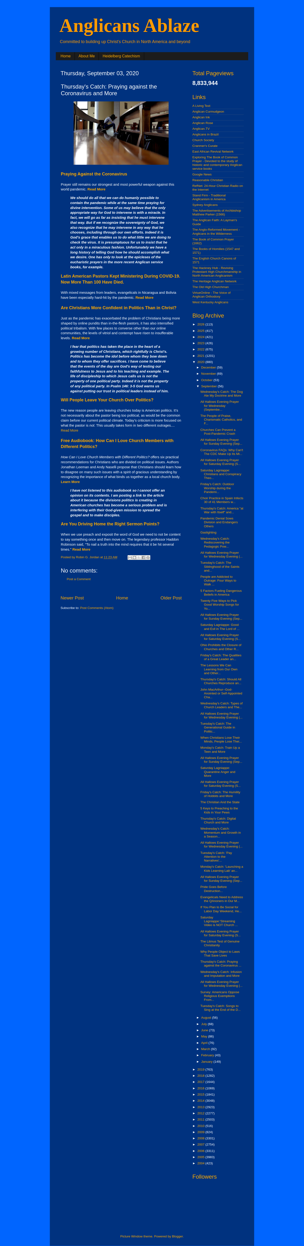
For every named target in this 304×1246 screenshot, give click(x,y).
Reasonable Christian (207, 180)
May (204, 1036)
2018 (201, 1075)
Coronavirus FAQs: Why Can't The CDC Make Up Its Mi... (221, 452)
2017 (201, 1082)
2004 (201, 1163)
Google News (202, 174)
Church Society (203, 140)
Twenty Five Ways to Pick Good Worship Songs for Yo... (219, 604)
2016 (201, 1088)
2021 (201, 356)
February (208, 1055)
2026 (201, 324)
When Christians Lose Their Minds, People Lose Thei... (221, 739)
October (207, 380)
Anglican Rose (202, 123)
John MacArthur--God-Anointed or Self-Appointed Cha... (221, 693)
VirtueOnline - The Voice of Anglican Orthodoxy (211, 294)
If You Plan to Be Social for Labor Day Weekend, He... (221, 909)
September (209, 386)
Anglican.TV (201, 128)
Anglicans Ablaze (129, 25)
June (205, 1030)
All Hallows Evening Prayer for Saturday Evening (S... (220, 462)
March (206, 1049)
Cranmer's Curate (205, 146)
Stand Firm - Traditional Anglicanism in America (209, 197)
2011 (201, 1119)
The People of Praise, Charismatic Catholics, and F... (221, 419)
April (205, 1043)
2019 (201, 1069)
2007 (201, 1144)
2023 (201, 343)
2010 (201, 1126)
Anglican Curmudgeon (208, 111)
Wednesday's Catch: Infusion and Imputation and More (221, 973)
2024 (201, 337)
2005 (201, 1157)
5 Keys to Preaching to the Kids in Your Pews (219, 810)
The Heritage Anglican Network (214, 281)
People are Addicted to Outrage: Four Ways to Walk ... (218, 580)
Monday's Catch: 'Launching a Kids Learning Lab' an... (221, 868)
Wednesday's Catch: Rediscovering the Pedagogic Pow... (215, 542)
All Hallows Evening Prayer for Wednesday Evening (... (221, 554)
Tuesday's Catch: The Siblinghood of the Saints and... (219, 566)
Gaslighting (208, 532)
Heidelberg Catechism (121, 56)
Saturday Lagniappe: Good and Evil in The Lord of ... (220, 626)
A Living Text (201, 106)
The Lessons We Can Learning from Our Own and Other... (219, 669)
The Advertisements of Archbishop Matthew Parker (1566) (216, 212)
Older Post (171, 597)
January (207, 1061)
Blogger (177, 1236)
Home (66, 56)
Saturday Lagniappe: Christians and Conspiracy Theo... (221, 474)
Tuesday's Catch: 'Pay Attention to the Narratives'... (216, 856)
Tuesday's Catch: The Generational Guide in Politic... (217, 727)
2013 (201, 1107)
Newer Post (72, 597)
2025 (201, 331)
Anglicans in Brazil (205, 134)
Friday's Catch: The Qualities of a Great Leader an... (221, 657)
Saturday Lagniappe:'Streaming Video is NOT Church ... (219, 921)
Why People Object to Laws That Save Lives (220, 953)
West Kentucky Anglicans (210, 302)
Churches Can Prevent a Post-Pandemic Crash (218, 431)
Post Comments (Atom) (97, 608)
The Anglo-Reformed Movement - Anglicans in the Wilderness (216, 231)
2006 (201, 1151)
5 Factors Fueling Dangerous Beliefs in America (221, 592)
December (209, 367)
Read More (69, 430)
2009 (201, 1132)
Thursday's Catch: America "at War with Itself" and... (221, 510)
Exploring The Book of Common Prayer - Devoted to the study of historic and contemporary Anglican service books (217, 163)
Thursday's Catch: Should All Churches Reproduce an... (221, 681)
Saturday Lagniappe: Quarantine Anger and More (217, 771)
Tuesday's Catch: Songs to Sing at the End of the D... (220, 1008)
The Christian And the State (220, 802)
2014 (201, 1100)
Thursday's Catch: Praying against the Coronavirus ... (221, 963)
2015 (201, 1094)
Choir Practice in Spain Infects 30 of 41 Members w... (221, 500)
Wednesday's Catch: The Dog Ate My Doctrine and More (221, 393)
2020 (201, 362)
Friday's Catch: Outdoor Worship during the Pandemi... (217, 487)
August (206, 1017)
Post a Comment (79, 579)
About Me (87, 56)
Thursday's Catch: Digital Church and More (218, 820)
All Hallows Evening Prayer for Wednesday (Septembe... (219, 405)
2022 (201, 349)
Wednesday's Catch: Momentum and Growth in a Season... (220, 832)
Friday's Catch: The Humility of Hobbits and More (220, 794)
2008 (201, 1138)
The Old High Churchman (210, 287)
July (204, 1024)
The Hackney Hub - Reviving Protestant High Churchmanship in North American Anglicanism (216, 271)
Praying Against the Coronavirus (94, 174)
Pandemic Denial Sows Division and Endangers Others (219, 522)
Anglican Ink (201, 117)
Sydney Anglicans (205, 205)
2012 (201, 1113)
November (209, 373)
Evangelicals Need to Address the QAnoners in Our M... (221, 899)
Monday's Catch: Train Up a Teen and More (220, 749)
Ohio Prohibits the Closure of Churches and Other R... (221, 647)
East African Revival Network (212, 151)
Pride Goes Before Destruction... (213, 888)
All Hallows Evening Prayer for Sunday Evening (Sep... (221, 441)
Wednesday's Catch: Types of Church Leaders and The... (221, 705)
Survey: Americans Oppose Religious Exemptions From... (219, 996)
